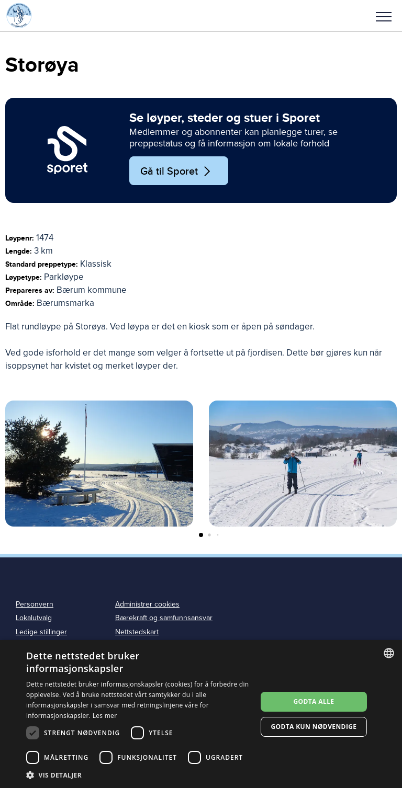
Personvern (34, 604)
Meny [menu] (384, 16)
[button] (384, 16)
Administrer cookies (147, 604)
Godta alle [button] (313, 701)
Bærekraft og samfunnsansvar (164, 617)
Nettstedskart (137, 631)
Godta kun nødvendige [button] (313, 726)
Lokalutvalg (34, 617)
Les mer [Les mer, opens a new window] (105, 715)
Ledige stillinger (41, 631)
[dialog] (201, 714)
